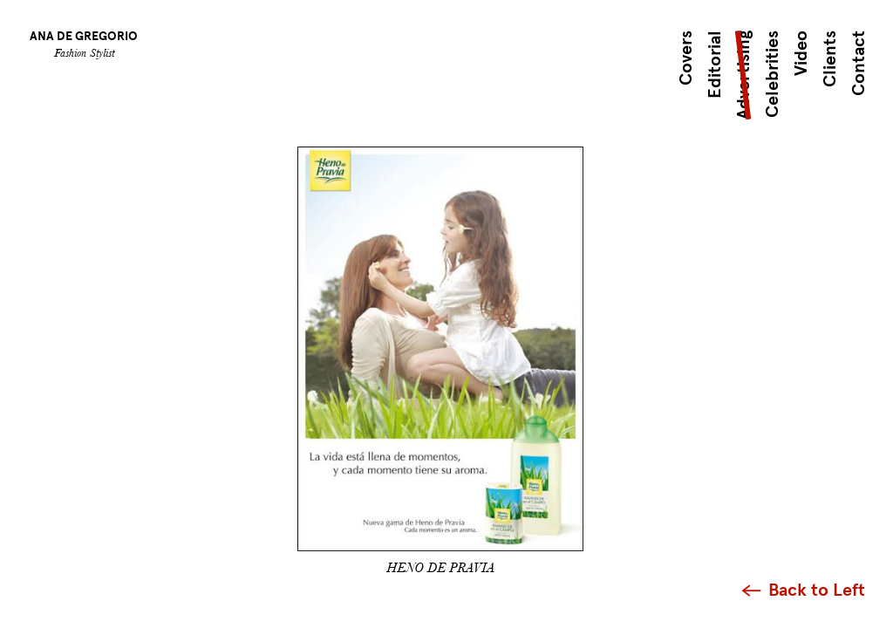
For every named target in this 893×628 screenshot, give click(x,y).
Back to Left (816, 590)
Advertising (743, 75)
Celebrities (772, 74)
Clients (830, 59)
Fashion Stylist (84, 52)
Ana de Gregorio (84, 36)
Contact (858, 63)
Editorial (715, 65)
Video (801, 53)
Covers (686, 58)
